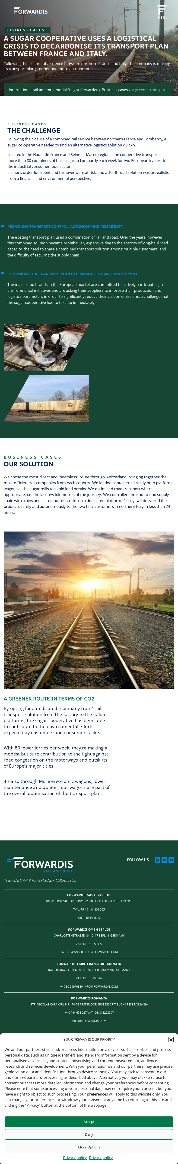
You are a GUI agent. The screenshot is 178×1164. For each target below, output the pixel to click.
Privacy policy (75, 1157)
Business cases (115, 89)
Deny (89, 1134)
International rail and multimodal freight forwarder (53, 89)
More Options (89, 1147)
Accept (89, 1121)
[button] (171, 1039)
